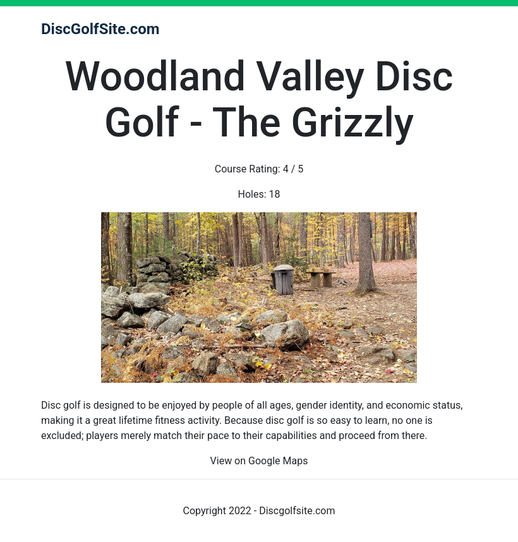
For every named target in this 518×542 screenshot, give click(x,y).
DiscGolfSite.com (100, 29)
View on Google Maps (259, 461)
